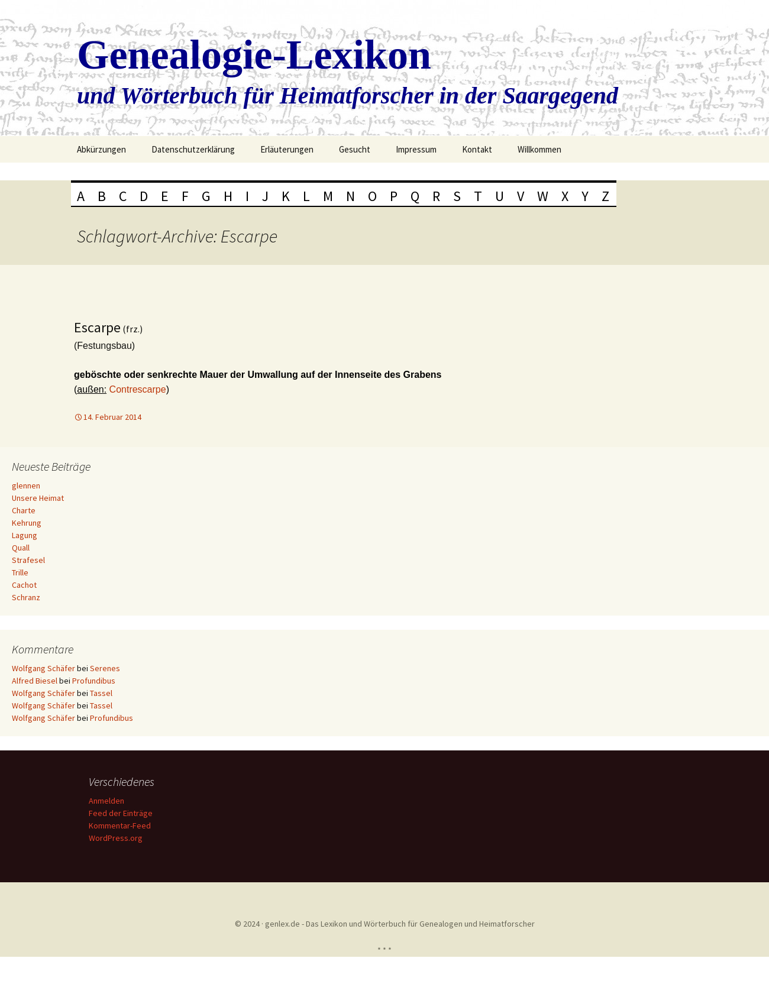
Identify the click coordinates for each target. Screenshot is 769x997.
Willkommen (539, 149)
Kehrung (26, 522)
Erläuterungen (287, 149)
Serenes (105, 668)
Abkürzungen (101, 149)
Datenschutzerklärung (193, 149)
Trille (20, 572)
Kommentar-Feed (122, 825)
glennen (26, 485)
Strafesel (28, 560)
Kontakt (477, 149)
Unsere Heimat (38, 498)
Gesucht (354, 149)
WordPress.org (117, 838)
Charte (23, 510)
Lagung (24, 535)
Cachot (24, 585)
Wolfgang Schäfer (43, 668)
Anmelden (108, 800)
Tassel (101, 693)
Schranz (26, 597)
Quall (21, 547)
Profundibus (93, 680)
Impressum (416, 149)
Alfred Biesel (34, 680)
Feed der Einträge (122, 813)
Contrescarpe (137, 389)
